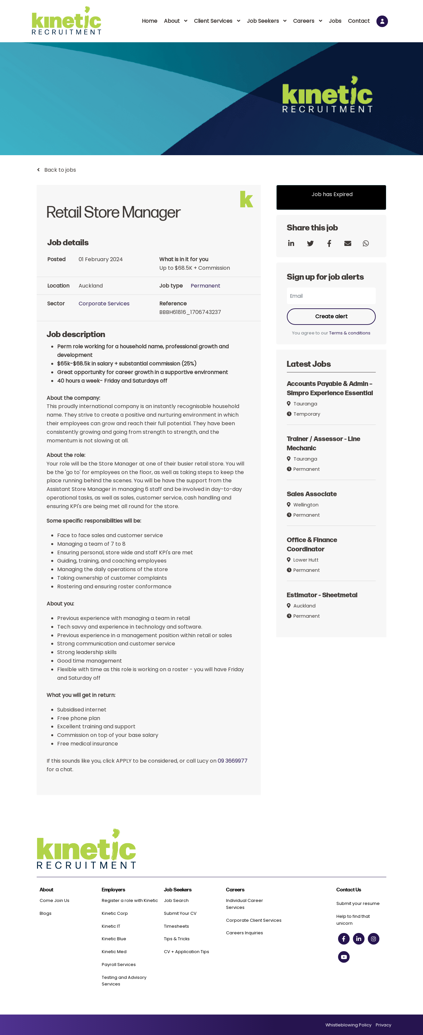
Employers (113, 890)
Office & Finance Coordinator (312, 544)
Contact (359, 21)
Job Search (176, 900)
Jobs (335, 21)
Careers (303, 21)
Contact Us (348, 890)
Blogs (46, 913)
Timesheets (176, 926)
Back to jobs (59, 170)
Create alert (331, 316)
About (172, 21)
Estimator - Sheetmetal (322, 594)
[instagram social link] (373, 939)
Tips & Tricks (177, 939)
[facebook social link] (344, 939)
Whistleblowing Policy (348, 1025)
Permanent (205, 286)
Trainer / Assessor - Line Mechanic (323, 442)
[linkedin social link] (359, 939)
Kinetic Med (114, 951)
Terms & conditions (349, 333)
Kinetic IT (111, 926)
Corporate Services (104, 303)
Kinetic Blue (114, 939)
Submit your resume (358, 903)
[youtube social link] (344, 957)
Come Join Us (54, 900)
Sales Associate (312, 493)
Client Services (213, 21)
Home (149, 21)
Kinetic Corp (115, 913)
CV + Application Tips (186, 951)
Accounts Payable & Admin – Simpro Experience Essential (330, 388)
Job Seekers (263, 21)
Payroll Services (119, 964)
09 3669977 (233, 761)
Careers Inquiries (244, 933)
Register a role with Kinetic (130, 900)
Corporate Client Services (254, 920)
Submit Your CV (180, 913)
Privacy (383, 1025)
